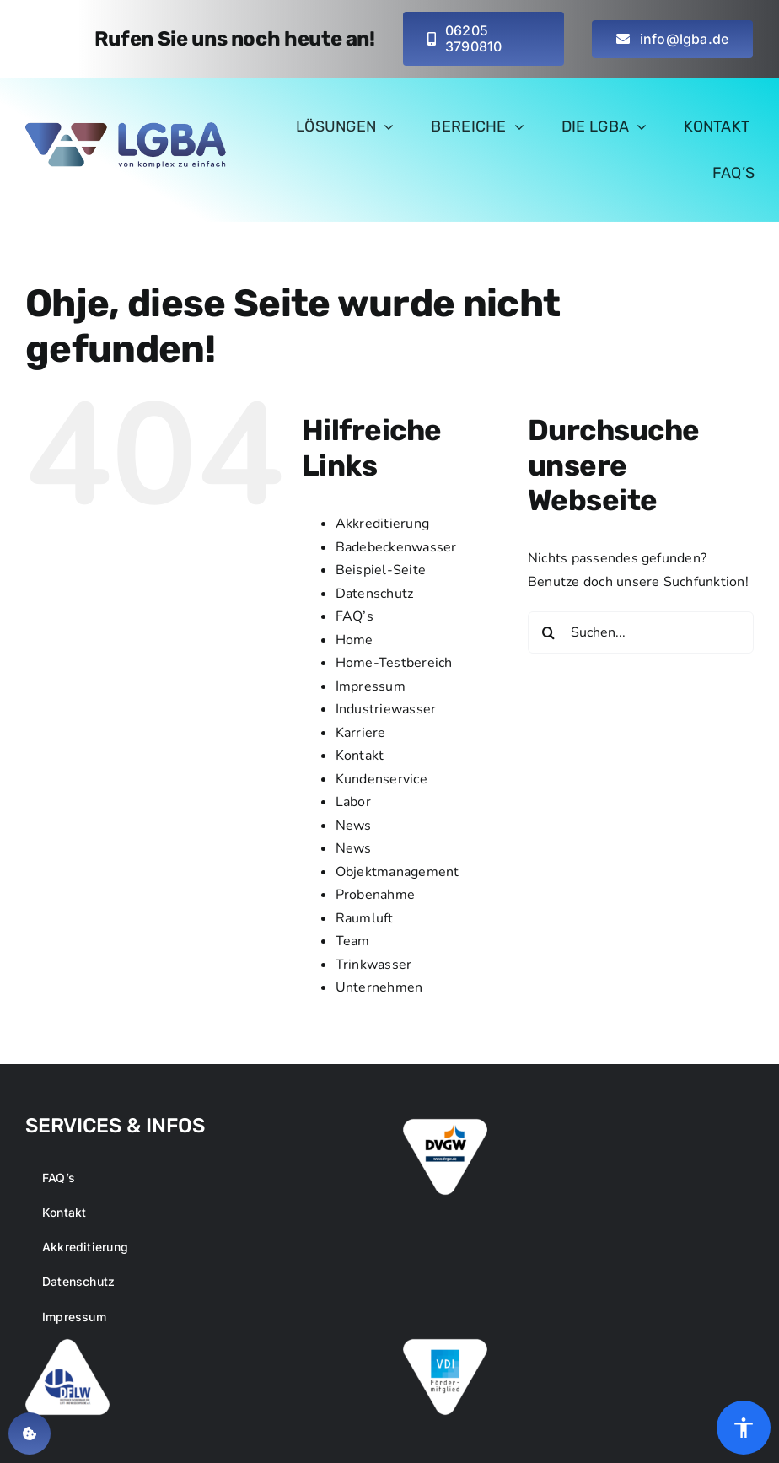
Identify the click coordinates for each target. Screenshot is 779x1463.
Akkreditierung (382, 523)
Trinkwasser (374, 964)
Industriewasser (386, 709)
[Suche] (549, 632)
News (354, 825)
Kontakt (360, 755)
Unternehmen (379, 987)
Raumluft (365, 918)
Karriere (361, 732)
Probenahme (375, 894)
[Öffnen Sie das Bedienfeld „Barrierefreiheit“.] (744, 1428)
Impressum (371, 686)
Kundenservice (381, 779)
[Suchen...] (641, 632)
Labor (353, 802)
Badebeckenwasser (396, 547)
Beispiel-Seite (381, 570)
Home (354, 640)
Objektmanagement (397, 872)
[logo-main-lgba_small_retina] (127, 129)
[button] (29, 1433)
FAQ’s (354, 616)
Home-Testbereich (394, 663)
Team (353, 941)
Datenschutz (375, 593)
